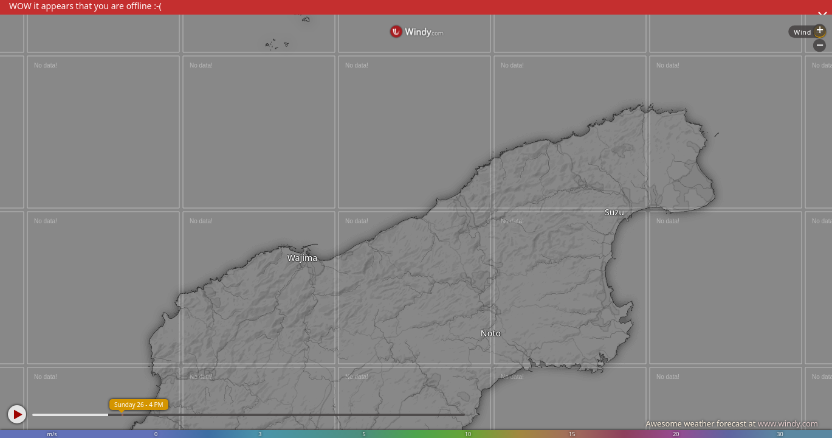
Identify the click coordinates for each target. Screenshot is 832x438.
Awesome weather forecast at (731, 423)
